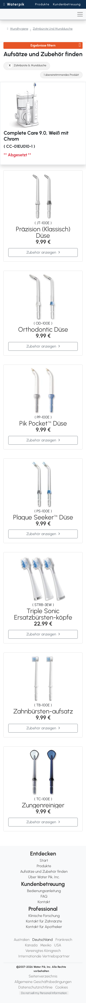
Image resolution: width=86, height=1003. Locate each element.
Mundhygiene (19, 28)
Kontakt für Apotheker (44, 927)
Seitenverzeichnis (43, 976)
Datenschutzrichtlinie (35, 987)
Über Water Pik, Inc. (44, 877)
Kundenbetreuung (67, 4)
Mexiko (45, 945)
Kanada (31, 945)
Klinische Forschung (44, 915)
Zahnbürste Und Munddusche (52, 28)
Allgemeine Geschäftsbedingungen (43, 982)
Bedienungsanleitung (44, 891)
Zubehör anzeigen (41, 252)
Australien (22, 939)
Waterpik (16, 4)
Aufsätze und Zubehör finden (44, 871)
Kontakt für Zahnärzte (44, 921)
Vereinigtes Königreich (43, 950)
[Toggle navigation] (80, 14)
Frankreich (63, 939)
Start (44, 860)
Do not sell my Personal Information (44, 993)
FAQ (44, 896)
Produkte (42, 4)
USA (57, 945)
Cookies (61, 987)
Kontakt (44, 902)
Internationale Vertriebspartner (44, 956)
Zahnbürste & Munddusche (30, 65)
